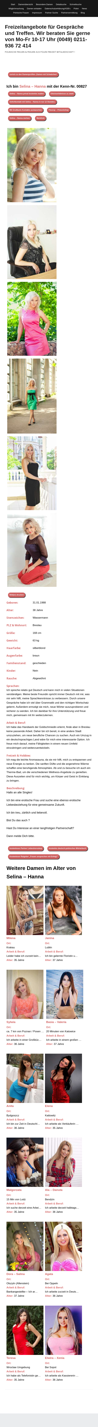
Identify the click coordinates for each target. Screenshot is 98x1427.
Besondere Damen (44, 4)
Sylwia (10, 1022)
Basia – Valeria (56, 1022)
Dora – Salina (15, 1274)
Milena (10, 938)
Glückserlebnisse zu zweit (62, 94)
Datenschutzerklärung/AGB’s (57, 8)
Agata (49, 1274)
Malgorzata (14, 1190)
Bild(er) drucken (17, 595)
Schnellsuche (76, 4)
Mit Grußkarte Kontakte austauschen (26, 110)
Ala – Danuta (53, 1190)
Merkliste (41, 118)
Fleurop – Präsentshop (59, 110)
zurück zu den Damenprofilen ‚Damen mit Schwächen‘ (33, 74)
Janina (49, 938)
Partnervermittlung (69, 13)
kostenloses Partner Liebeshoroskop (26, 848)
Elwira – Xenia (54, 1358)
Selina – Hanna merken (20, 118)
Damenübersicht (25, 4)
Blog (83, 13)
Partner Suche (51, 13)
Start (13, 4)
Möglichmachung (16, 8)
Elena (49, 1106)
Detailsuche (61, 4)
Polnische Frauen (21, 13)
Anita (10, 1106)
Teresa (11, 1358)
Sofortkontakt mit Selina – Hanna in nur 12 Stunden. (32, 102)
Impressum (37, 13)
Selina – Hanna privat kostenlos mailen (27, 94)
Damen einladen (34, 8)
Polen (76, 8)
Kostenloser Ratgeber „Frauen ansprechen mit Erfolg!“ (34, 856)
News (84, 8)
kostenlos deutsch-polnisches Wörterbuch (67, 848)
